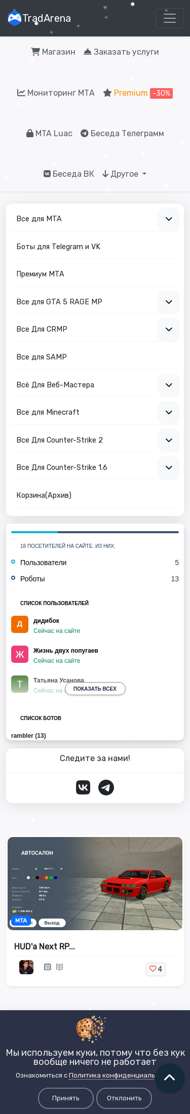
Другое (121, 174)
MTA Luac (49, 133)
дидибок (46, 620)
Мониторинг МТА (56, 93)
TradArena (39, 18)
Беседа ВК (69, 174)
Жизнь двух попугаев (65, 650)
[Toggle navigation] (170, 18)
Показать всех (95, 689)
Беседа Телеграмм (122, 133)
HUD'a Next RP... (44, 946)
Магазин (53, 52)
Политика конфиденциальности (121, 1075)
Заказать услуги (121, 52)
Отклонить (124, 1098)
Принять (66, 1098)
